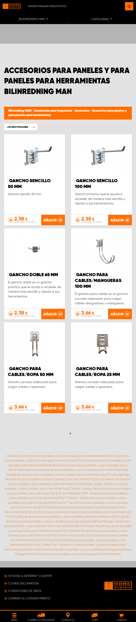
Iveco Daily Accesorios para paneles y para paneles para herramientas (78, 549)
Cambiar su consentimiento (29, 598)
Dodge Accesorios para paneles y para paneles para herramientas (55, 474)
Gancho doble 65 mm (33, 275)
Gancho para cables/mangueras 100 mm (98, 281)
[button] (20, 127)
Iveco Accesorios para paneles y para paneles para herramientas (78, 470)
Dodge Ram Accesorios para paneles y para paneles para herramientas (68, 554)
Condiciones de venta (25, 590)
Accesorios (82, 110)
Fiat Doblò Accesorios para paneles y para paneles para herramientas (78, 512)
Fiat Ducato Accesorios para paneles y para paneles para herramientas (59, 516)
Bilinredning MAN (20, 110)
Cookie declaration (23, 583)
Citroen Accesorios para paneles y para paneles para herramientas (56, 456)
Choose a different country (30, 575)
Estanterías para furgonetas (53, 110)
